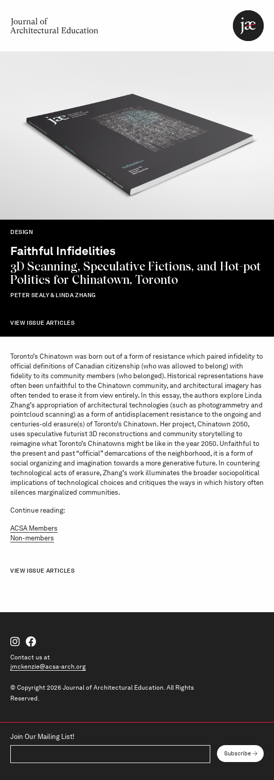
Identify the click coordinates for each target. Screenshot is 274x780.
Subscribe (237, 753)
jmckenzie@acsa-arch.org (48, 666)
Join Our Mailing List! (42, 737)
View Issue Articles (42, 322)
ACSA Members (34, 528)
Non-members (32, 538)
